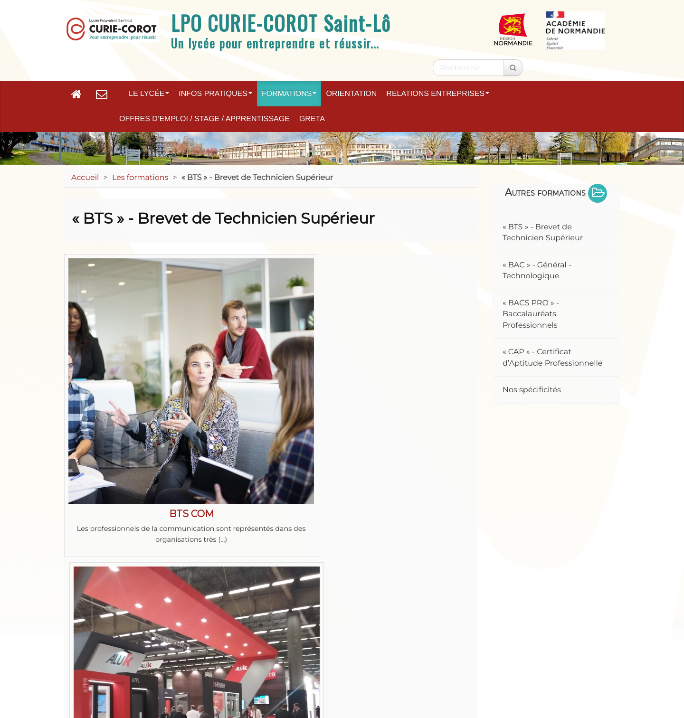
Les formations (140, 177)
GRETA (312, 119)
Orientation (351, 94)
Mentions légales (191, 653)
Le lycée (149, 94)
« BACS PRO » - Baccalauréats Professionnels (531, 314)
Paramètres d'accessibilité (488, 653)
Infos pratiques (215, 94)
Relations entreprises (437, 94)
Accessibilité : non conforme (360, 653)
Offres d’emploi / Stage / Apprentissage (204, 119)
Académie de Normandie (342, 628)
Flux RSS (580, 653)
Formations (289, 94)
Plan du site (110, 653)
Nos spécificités (532, 390)
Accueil (85, 177)
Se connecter (583, 682)
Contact (264, 653)
